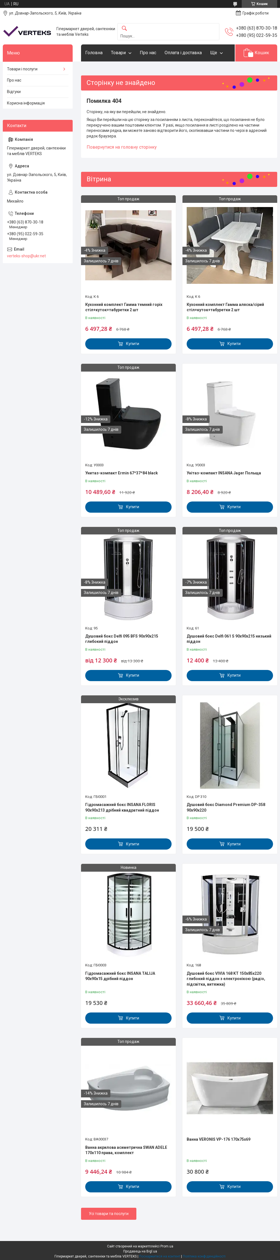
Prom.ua (166, 1246)
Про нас (148, 52)
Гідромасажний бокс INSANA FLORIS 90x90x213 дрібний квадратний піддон (122, 807)
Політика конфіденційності (204, 1256)
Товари (118, 52)
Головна (94, 52)
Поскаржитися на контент (159, 1256)
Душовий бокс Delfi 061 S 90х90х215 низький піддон (229, 639)
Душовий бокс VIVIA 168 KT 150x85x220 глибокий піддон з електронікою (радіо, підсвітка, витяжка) (226, 978)
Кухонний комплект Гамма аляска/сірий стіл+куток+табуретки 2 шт (225, 307)
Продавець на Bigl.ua (140, 1251)
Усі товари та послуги (109, 1213)
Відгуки (14, 91)
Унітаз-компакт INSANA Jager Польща (224, 473)
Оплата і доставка (183, 52)
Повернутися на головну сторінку (122, 147)
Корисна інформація (26, 103)
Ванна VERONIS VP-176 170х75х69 (218, 1139)
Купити (132, 343)
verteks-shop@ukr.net (26, 256)
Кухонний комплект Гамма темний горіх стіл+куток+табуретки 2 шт (123, 307)
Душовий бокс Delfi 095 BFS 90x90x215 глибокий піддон (121, 639)
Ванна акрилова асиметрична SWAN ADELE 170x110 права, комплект (126, 1150)
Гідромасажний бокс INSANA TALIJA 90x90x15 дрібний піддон (120, 976)
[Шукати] (124, 28)
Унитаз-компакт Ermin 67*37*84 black (121, 473)
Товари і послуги (22, 69)
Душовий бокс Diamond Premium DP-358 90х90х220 (226, 807)
